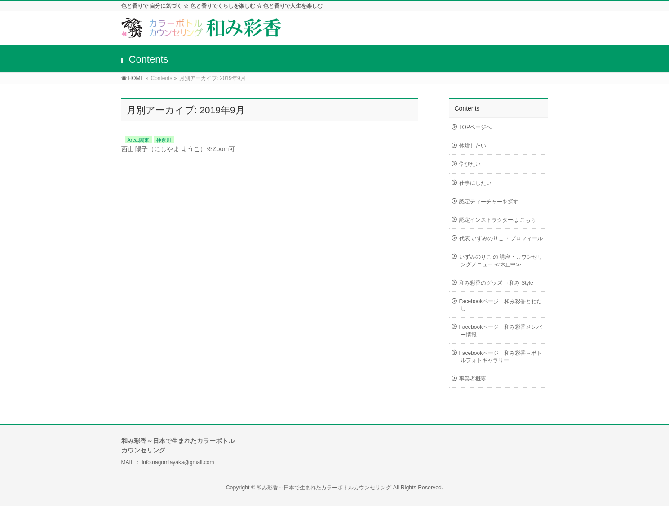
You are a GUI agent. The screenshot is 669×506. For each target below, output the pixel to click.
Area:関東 (138, 140)
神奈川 (163, 140)
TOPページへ (475, 127)
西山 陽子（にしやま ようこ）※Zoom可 (178, 148)
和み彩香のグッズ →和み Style (496, 283)
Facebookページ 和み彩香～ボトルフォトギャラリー (500, 356)
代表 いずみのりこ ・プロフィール (501, 238)
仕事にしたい (475, 183)
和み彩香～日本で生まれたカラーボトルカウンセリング (325, 487)
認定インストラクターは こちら (497, 220)
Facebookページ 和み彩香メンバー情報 (500, 330)
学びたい (470, 164)
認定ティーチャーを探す (488, 201)
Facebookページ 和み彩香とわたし (500, 305)
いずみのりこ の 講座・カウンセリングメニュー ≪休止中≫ (501, 260)
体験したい (472, 146)
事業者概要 (472, 379)
